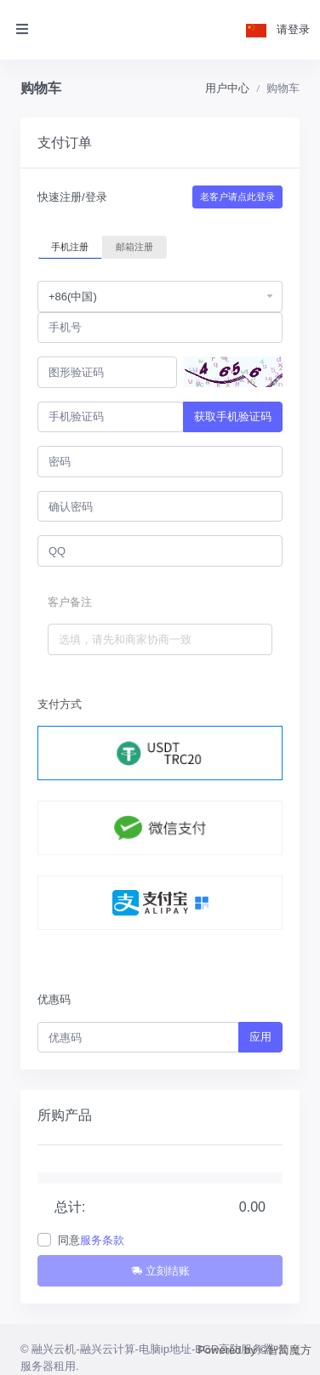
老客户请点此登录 (237, 196)
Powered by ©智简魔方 (254, 1350)
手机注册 (70, 246)
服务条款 (102, 1240)
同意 (91, 1240)
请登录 (293, 29)
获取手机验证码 (232, 416)
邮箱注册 (134, 246)
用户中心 (227, 88)
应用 (260, 1036)
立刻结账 (160, 1270)
